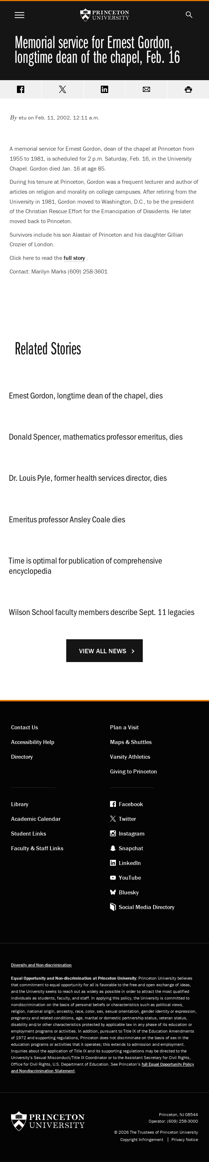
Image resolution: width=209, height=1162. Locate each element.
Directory (22, 756)
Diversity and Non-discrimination (41, 965)
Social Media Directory (146, 907)
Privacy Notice (184, 1139)
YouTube (130, 877)
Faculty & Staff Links (37, 848)
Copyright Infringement (141, 1139)
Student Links (28, 833)
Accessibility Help (32, 742)
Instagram (132, 833)
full (74, 257)
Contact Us (24, 727)
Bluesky (129, 892)
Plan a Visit (124, 727)
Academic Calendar (35, 818)
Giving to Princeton (133, 771)
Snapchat (131, 848)
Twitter (127, 818)
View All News (102, 651)
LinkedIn (130, 862)
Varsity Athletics (130, 756)
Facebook (131, 804)
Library (19, 804)
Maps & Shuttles (131, 742)
